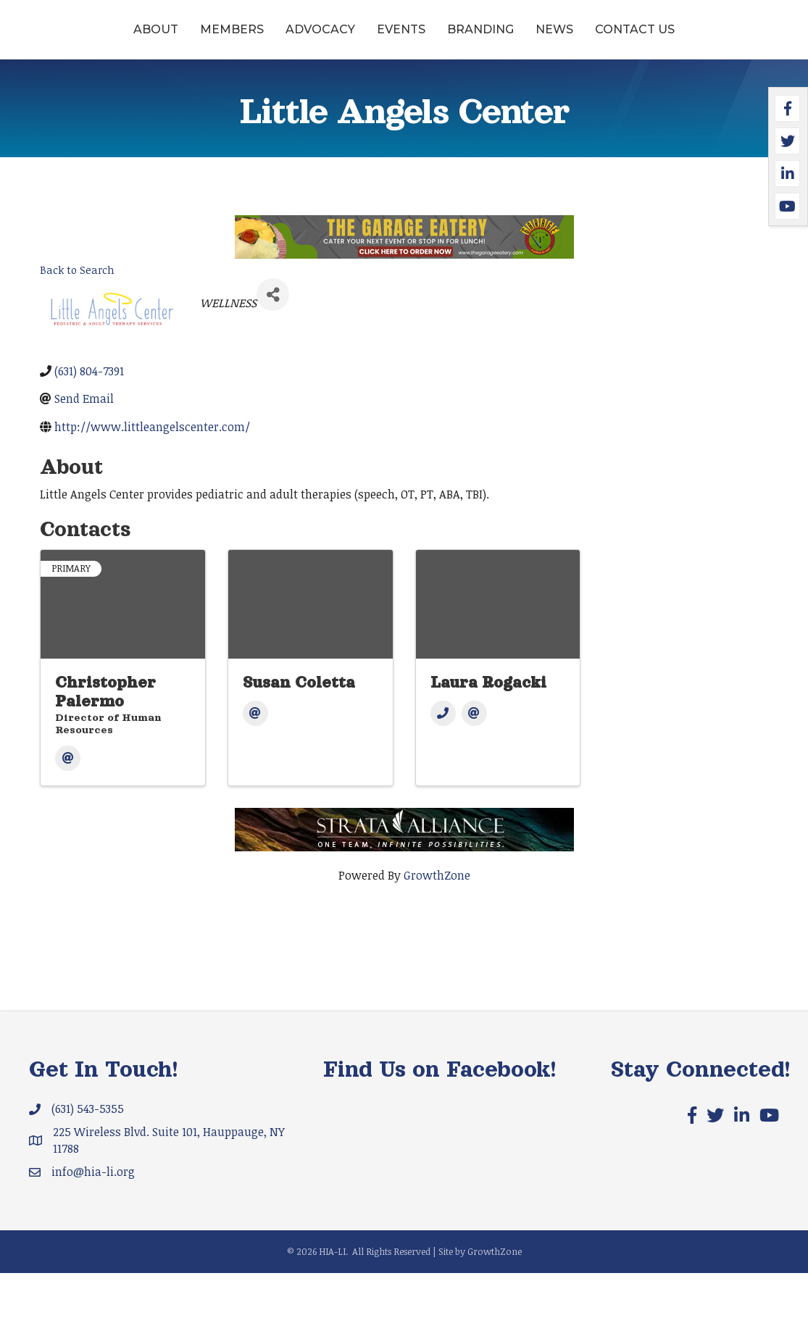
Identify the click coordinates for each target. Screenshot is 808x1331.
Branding (642, 39)
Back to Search (77, 328)
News (717, 39)
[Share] (273, 352)
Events (340, 39)
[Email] (67, 816)
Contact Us (404, 87)
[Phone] (443, 771)
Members (171, 39)
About (94, 39)
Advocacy (259, 39)
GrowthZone (437, 933)
